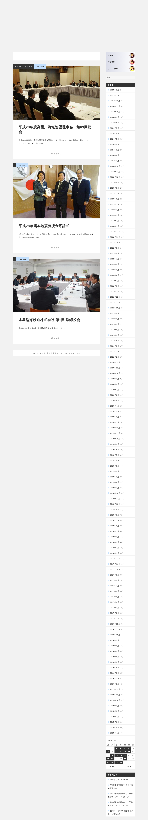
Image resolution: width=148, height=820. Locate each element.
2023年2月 (114, 221)
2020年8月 (114, 384)
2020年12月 (115, 362)
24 (125, 759)
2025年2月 (114, 90)
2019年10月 (115, 439)
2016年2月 (114, 678)
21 (112, 759)
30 (121, 762)
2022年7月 (114, 259)
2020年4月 (114, 406)
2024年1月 (114, 161)
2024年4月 (114, 144)
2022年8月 (114, 253)
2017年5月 (114, 597)
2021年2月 (114, 351)
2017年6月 (114, 591)
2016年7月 (114, 651)
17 (125, 755)
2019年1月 (114, 488)
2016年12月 (115, 624)
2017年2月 (114, 613)
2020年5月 (114, 401)
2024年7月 (114, 128)
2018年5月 (114, 531)
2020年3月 (114, 411)
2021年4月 (114, 341)
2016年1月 (114, 684)
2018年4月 (114, 537)
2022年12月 (115, 232)
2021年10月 (115, 308)
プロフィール (121, 68)
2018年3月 (114, 542)
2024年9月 (114, 117)
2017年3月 (114, 608)
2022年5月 (114, 270)
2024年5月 (114, 139)
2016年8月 (114, 646)
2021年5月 (114, 335)
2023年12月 (115, 166)
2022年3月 (114, 281)
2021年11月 (115, 302)
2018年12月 (115, 493)
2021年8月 (114, 319)
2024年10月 (115, 112)
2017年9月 (114, 575)
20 (108, 759)
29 (116, 762)
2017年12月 (115, 558)
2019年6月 (114, 460)
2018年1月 (114, 553)
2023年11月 (115, 172)
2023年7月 (114, 193)
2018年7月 (114, 520)
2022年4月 (114, 275)
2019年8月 (114, 449)
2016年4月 (114, 667)
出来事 (121, 55)
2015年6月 (114, 722)
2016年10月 (115, 635)
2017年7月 (114, 586)
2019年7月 (114, 455)
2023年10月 (115, 177)
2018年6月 (114, 526)
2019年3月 (114, 477)
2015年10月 (115, 700)
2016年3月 (114, 673)
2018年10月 (115, 504)
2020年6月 (114, 395)
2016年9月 (114, 640)
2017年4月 (114, 602)
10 (125, 752)
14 (112, 755)
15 (116, 755)
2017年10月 (115, 569)
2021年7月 (114, 324)
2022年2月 (114, 286)
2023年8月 (114, 188)
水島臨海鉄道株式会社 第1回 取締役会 (49, 320)
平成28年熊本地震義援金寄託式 (44, 226)
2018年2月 (114, 548)
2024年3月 (114, 150)
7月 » (129, 766)
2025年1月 (114, 95)
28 (112, 762)
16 (121, 755)
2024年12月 (115, 101)
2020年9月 (114, 379)
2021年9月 (114, 313)
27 (108, 762)
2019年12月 (115, 428)
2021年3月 (114, 346)
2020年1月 (114, 422)
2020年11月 (115, 368)
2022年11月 (115, 237)
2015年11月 (115, 695)
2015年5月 (114, 727)
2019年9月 (114, 444)
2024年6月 (114, 133)
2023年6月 (114, 199)
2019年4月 (114, 471)
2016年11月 (115, 629)
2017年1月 (114, 618)
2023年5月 (114, 204)
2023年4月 (114, 210)
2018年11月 (115, 499)
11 (129, 752)
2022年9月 (114, 248)
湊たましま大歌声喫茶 (119, 780)
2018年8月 (114, 515)
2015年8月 (114, 711)
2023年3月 (114, 215)
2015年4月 (114, 733)
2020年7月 (114, 390)
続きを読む (56, 153)
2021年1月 (114, 357)
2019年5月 (114, 466)
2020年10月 (115, 373)
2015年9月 (114, 706)
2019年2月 (114, 482)
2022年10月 (115, 242)
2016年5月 (114, 662)
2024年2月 (114, 155)
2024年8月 (114, 123)
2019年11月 (115, 433)
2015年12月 (115, 689)
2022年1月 (114, 292)
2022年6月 (114, 264)
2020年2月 (114, 417)
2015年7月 (114, 717)
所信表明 (121, 62)
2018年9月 (114, 509)
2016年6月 (114, 657)
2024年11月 (115, 106)
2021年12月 (115, 297)
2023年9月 (114, 183)
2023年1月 (114, 226)
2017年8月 (114, 580)
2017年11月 (115, 564)
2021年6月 (114, 330)
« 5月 (112, 766)
